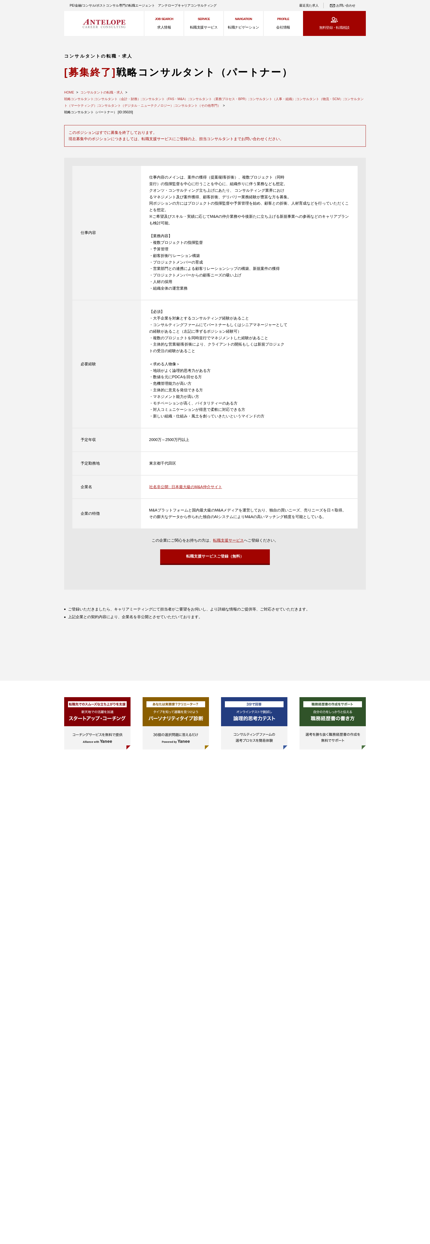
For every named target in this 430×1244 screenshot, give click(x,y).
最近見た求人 (308, 5)
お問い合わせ (345, 5)
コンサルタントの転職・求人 (101, 92)
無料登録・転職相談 (334, 28)
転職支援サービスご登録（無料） (215, 558)
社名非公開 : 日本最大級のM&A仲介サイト (185, 487)
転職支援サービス (228, 540)
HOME (69, 92)
